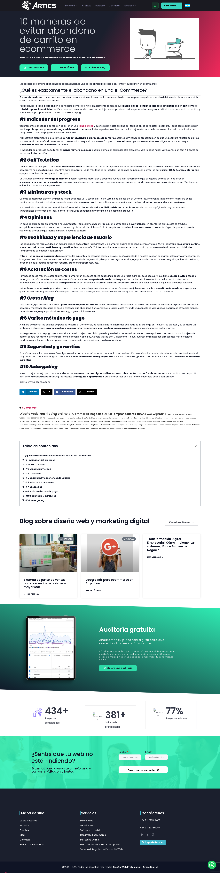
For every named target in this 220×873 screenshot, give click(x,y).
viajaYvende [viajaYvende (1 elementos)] (58, 428)
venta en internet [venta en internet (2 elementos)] (177, 418)
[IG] (153, 835)
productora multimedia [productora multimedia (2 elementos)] (41, 421)
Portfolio (100, 5)
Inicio (22, 57)
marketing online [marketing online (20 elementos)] (54, 413)
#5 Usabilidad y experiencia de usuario (47, 478)
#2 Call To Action (35, 464)
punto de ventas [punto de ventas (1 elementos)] (135, 421)
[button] (29, 392)
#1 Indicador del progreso (40, 460)
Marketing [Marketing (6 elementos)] (173, 414)
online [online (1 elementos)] (188, 425)
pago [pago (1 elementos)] (27, 428)
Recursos (130, 5)
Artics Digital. (150, 867)
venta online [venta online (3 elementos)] (75, 418)
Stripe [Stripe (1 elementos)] (22, 428)
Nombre (123, 752)
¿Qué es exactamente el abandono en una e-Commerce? (58, 456)
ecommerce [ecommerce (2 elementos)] (191, 418)
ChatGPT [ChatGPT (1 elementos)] (86, 425)
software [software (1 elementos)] (93, 421)
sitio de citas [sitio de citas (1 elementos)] (178, 421)
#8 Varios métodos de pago (41, 491)
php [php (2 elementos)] (63, 421)
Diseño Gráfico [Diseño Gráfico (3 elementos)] (88, 418)
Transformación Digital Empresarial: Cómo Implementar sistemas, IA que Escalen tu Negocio (171, 544)
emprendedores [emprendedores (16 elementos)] (125, 414)
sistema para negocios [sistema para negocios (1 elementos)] (151, 421)
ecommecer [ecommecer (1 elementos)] (74, 428)
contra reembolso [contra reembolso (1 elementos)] (151, 425)
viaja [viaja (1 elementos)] (66, 428)
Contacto (114, 5)
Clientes (86, 5)
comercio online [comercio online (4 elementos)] (38, 418)
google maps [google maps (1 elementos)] (36, 428)
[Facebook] (148, 835)
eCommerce (33, 57)
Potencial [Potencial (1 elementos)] (196, 425)
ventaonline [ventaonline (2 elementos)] (24, 421)
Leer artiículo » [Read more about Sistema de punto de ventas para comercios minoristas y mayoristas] (31, 594)
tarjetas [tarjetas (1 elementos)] (175, 425)
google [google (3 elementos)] (115, 418)
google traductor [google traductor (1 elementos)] (116, 428)
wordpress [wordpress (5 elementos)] (25, 418)
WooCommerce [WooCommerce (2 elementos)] (161, 418)
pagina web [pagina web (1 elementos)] (84, 428)
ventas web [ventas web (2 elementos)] (124, 418)
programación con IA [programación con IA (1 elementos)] (119, 421)
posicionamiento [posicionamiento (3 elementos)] (103, 418)
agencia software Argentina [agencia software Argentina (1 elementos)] (30, 425)
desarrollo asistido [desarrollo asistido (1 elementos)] (59, 425)
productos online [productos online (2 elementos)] (138, 418)
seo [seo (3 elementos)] (67, 418)
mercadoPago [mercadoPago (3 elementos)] (52, 418)
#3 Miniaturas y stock (38, 469)
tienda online (85, 125)
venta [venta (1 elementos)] (114, 425)
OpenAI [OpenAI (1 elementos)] (78, 425)
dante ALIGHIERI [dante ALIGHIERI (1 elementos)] (104, 421)
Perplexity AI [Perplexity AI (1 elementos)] (95, 425)
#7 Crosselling (33, 487)
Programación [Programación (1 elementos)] (47, 428)
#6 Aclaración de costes (39, 482)
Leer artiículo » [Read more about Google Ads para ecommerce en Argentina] (93, 590)
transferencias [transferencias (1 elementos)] (165, 425)
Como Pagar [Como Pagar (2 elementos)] (71, 421)
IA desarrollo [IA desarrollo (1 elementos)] (106, 425)
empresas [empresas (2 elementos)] (56, 421)
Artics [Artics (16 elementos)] (108, 414)
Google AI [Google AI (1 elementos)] (70, 425)
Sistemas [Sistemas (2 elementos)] (150, 418)
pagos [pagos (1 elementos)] (141, 425)
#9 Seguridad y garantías (41, 496)
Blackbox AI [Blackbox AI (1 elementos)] (46, 425)
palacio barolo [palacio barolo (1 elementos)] (166, 421)
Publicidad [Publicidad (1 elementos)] (94, 428)
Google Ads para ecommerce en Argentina (109, 581)
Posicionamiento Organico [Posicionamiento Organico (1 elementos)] (134, 428)
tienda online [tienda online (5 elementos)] (185, 414)
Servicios (71, 5)
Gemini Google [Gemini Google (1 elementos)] (83, 421)
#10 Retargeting (34, 500)
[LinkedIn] (142, 835)
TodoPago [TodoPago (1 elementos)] (134, 425)
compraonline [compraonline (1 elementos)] (123, 425)
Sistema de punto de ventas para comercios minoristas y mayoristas (45, 583)
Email (148, 752)
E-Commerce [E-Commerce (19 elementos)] (79, 413)
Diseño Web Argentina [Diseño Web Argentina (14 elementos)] (151, 414)
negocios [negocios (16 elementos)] (96, 414)
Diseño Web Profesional (127, 867)
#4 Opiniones (33, 473)
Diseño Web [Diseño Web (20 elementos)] (29, 413)
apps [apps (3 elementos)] (62, 418)
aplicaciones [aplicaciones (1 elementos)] (104, 428)
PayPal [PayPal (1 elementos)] (182, 425)
